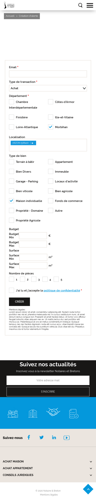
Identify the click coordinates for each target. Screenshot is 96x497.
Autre (59, 210)
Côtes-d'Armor (64, 102)
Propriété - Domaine (29, 210)
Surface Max (13, 265)
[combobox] (48, 145)
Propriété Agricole (28, 220)
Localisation (17, 137)
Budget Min (13, 235)
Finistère (22, 117)
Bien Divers (23, 171)
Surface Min (13, 257)
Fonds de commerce (69, 201)
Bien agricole (64, 191)
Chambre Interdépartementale (23, 104)
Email (12, 67)
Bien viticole (24, 191)
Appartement (64, 162)
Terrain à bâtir (25, 162)
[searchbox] (11, 148)
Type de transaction (22, 82)
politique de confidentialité (62, 290)
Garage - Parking (27, 181)
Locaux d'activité (66, 181)
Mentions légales (49, 494)
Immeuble (62, 171)
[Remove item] (32, 143)
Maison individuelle (29, 201)
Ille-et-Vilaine (64, 117)
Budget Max (13, 244)
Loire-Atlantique (27, 127)
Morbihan (61, 127)
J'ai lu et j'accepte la (48, 290)
